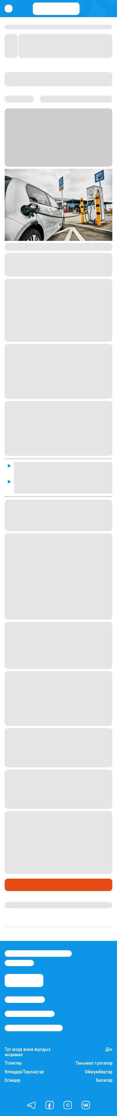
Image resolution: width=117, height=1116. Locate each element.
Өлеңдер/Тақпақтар (24, 1072)
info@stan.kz (19, 963)
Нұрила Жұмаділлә (27, 905)
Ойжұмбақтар (98, 1072)
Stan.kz (75, 155)
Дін (108, 1049)
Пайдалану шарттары (34, 1028)
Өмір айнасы (21, 884)
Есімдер (12, 1080)
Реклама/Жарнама (30, 1014)
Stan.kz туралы (25, 999)
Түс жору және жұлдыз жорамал (28, 1052)
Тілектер (13, 1063)
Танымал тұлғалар (94, 1063)
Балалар (104, 1080)
